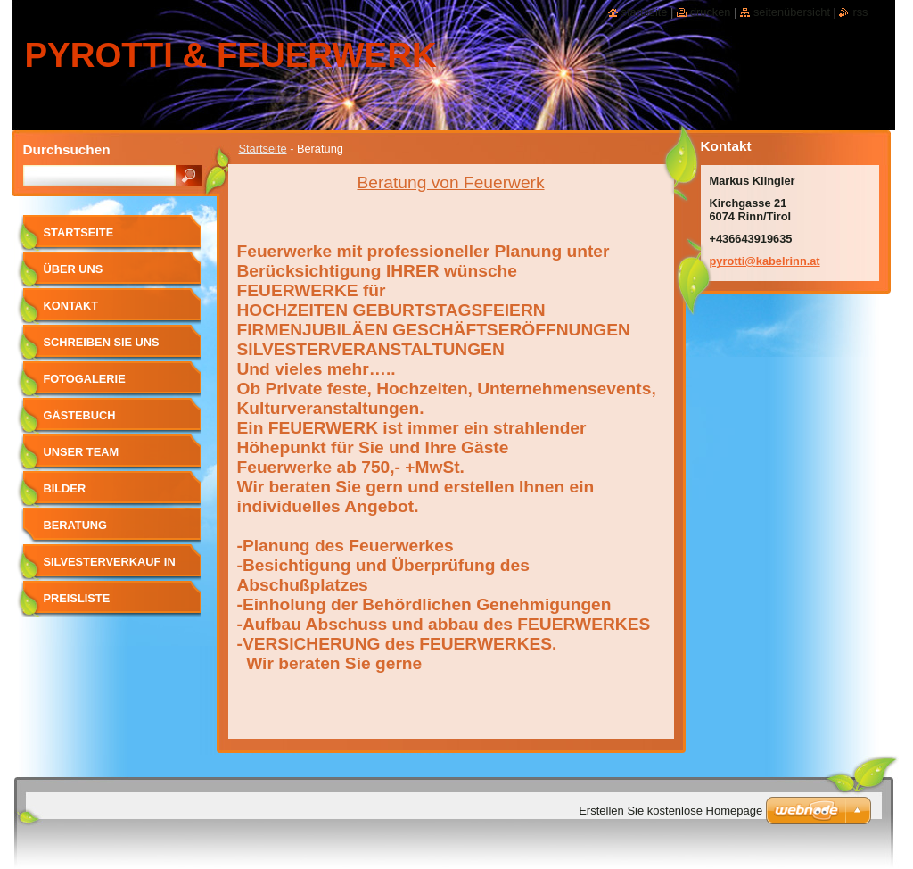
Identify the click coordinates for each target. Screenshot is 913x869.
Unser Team (81, 452)
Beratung (76, 525)
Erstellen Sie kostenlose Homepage (670, 810)
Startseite (263, 148)
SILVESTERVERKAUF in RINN (110, 568)
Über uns (73, 269)
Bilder (65, 488)
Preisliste (77, 598)
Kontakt (71, 305)
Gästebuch (80, 415)
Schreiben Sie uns (102, 342)
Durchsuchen (67, 149)
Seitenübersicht (791, 12)
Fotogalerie (85, 378)
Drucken (710, 12)
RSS (860, 12)
